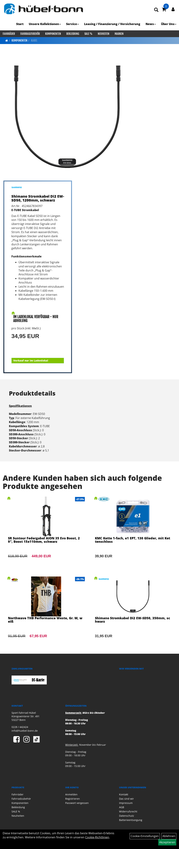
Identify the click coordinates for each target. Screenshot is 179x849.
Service (72, 24)
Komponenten (53, 34)
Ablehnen (168, 836)
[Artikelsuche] (156, 10)
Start (19, 24)
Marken (119, 34)
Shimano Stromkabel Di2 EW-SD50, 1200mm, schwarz (37, 198)
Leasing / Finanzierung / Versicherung (112, 24)
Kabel (34, 40)
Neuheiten (103, 34)
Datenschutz (126, 815)
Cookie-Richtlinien (97, 837)
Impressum (126, 803)
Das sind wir (126, 798)
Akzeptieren (167, 842)
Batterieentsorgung (130, 820)
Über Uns (168, 24)
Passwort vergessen (77, 803)
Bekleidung (72, 34)
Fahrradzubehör (30, 34)
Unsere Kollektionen (45, 24)
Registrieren (72, 798)
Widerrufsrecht (128, 811)
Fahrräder (9, 34)
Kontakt (123, 794)
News (151, 24)
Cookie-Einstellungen (145, 836)
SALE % (88, 34)
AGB (121, 807)
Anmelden (71, 794)
